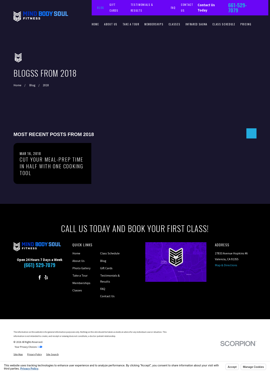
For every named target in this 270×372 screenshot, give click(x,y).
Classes (77, 290)
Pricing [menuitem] (245, 24)
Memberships (81, 283)
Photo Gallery (81, 268)
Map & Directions (226, 265)
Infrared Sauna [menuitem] (196, 24)
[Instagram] (33, 277)
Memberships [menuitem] (153, 24)
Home (76, 253)
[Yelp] (46, 277)
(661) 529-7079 (39, 265)
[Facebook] (40, 277)
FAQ (173, 8)
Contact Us (107, 296)
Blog (100, 8)
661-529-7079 (237, 8)
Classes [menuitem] (174, 24)
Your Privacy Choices (28, 347)
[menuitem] (18, 354)
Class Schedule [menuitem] (223, 24)
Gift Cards (106, 268)
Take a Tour (80, 275)
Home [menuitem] (95, 24)
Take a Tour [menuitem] (131, 24)
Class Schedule (110, 253)
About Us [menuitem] (110, 24)
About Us (78, 261)
